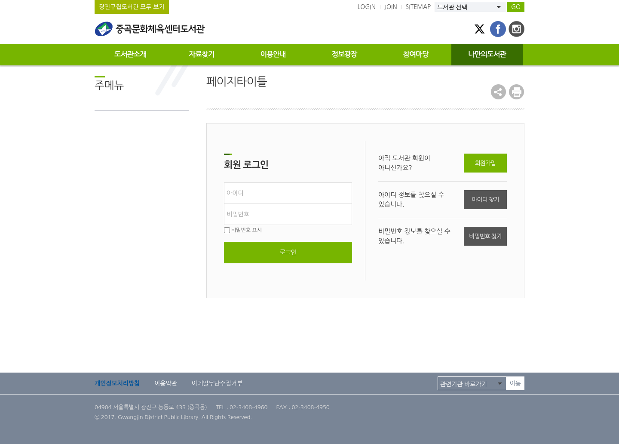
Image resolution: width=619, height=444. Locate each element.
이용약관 (165, 383)
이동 (515, 383)
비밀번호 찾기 (485, 236)
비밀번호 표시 (243, 230)
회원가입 (485, 163)
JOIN (390, 7)
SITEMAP (418, 7)
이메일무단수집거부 (217, 383)
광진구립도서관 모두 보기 (132, 7)
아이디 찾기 (485, 200)
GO (516, 7)
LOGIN (366, 7)
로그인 (287, 252)
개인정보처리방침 (117, 383)
